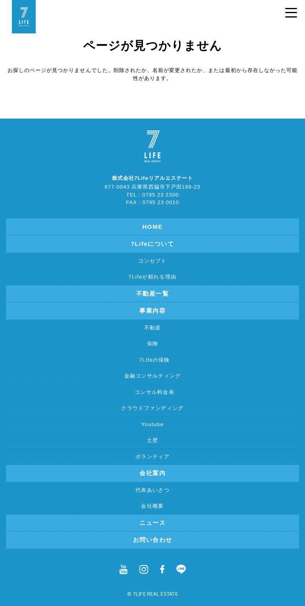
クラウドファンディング (152, 408)
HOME (153, 226)
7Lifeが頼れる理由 (153, 277)
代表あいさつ (152, 490)
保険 (152, 344)
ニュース (152, 522)
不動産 (152, 328)
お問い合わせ (152, 539)
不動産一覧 (152, 293)
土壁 (152, 440)
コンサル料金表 (154, 392)
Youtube (152, 424)
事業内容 (152, 310)
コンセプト (152, 261)
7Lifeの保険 (154, 360)
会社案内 (152, 473)
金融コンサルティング (152, 376)
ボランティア (152, 457)
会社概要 (152, 506)
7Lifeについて (152, 243)
